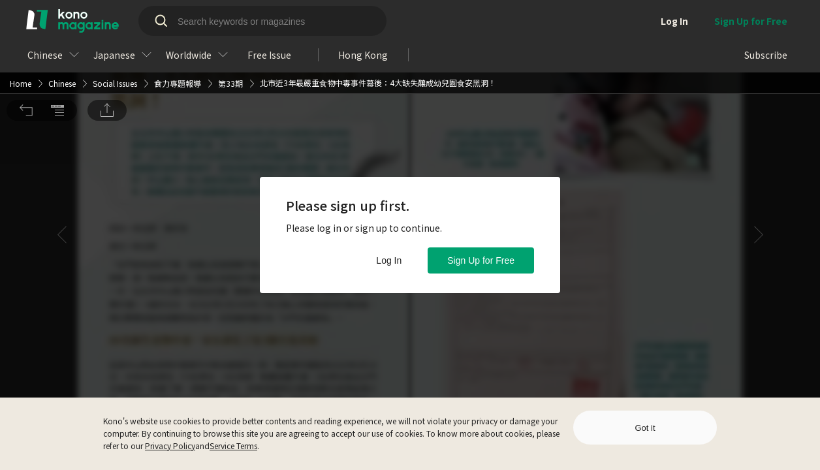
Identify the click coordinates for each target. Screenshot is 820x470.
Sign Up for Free (480, 260)
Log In (389, 260)
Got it (645, 428)
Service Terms (233, 445)
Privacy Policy (170, 445)
